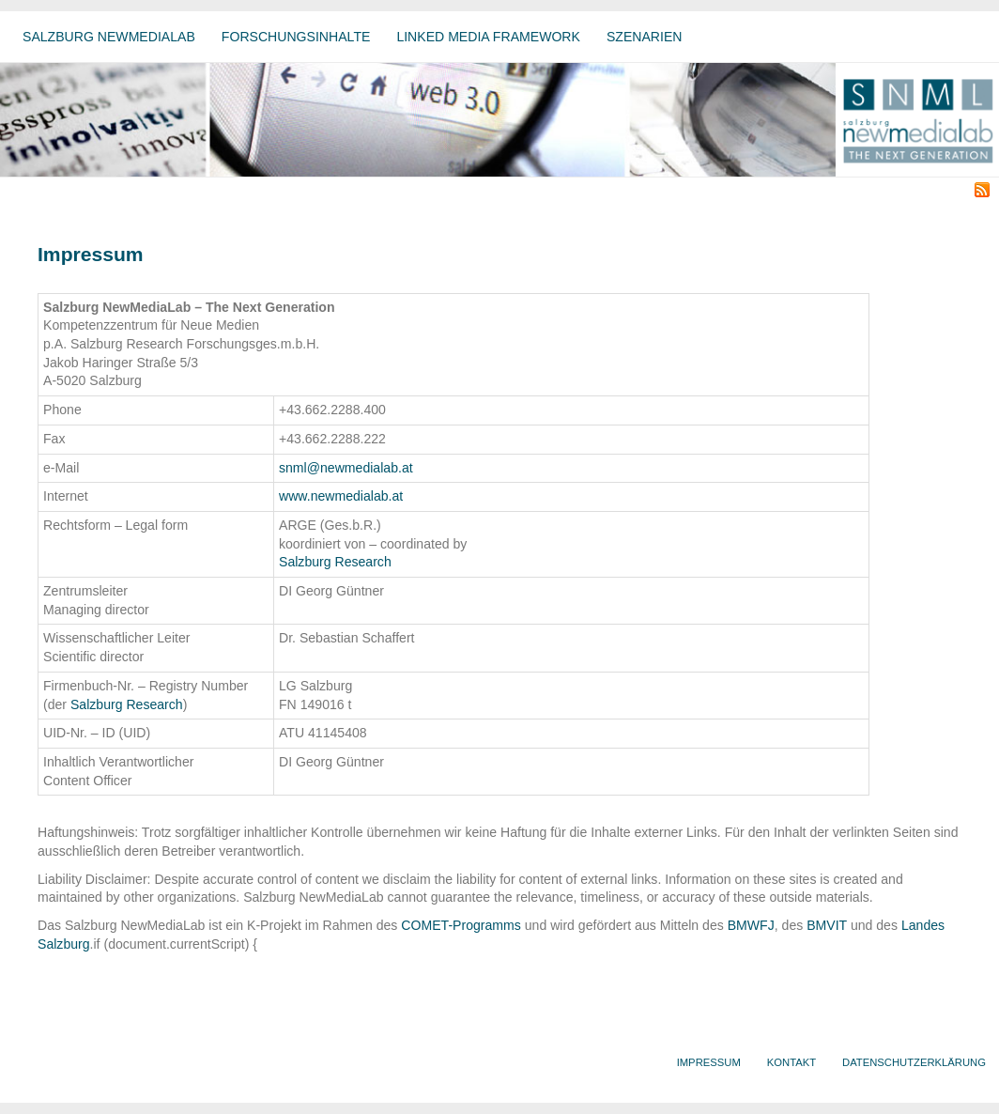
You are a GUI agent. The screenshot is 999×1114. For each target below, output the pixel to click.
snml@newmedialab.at (346, 467)
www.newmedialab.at (341, 495)
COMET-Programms (461, 925)
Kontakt (791, 1062)
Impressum (709, 1062)
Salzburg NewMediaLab (109, 36)
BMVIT (827, 925)
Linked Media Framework (488, 36)
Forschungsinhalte (296, 36)
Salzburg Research (335, 561)
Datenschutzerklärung (914, 1062)
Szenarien (645, 36)
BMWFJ (751, 925)
